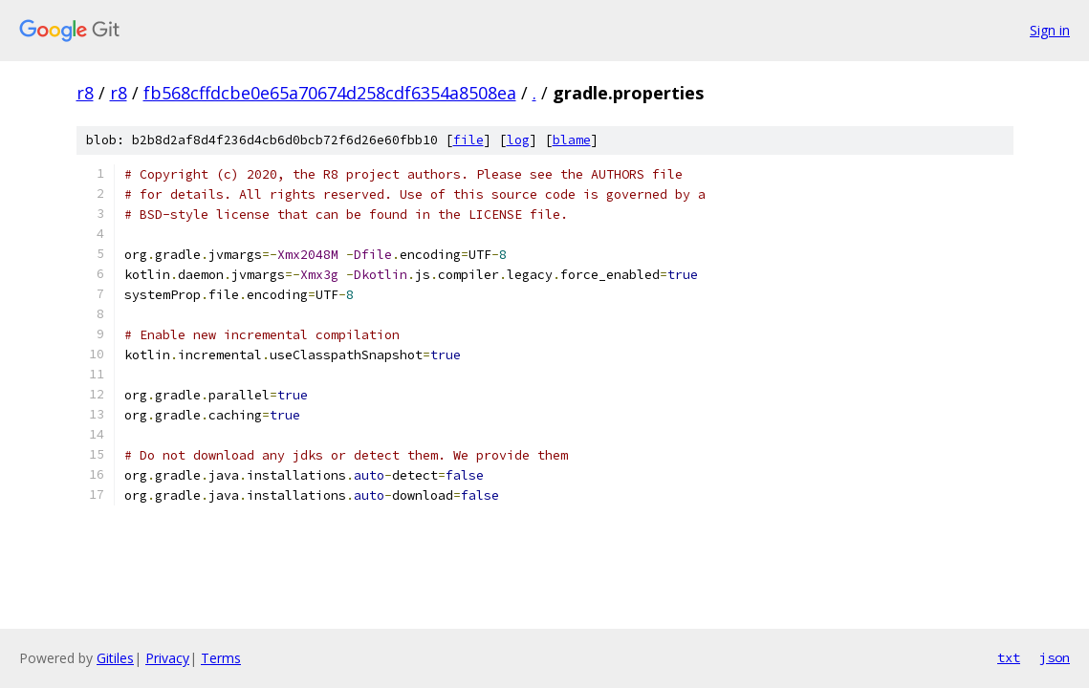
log (518, 140)
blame (572, 140)
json (1054, 657)
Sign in (1050, 30)
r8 (85, 92)
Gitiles (115, 658)
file (468, 140)
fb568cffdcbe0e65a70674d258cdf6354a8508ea (329, 92)
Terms (221, 658)
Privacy (167, 658)
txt (1008, 657)
